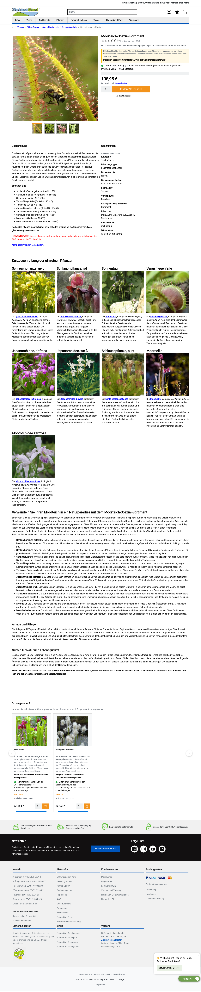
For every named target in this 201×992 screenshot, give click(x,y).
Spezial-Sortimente (50, 28)
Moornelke (155, 399)
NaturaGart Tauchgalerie (68, 934)
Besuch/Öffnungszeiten (148, 3)
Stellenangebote (64, 891)
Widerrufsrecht (64, 904)
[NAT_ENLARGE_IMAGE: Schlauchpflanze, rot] (78, 292)
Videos (103, 20)
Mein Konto (184, 3)
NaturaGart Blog (108, 899)
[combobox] (102, 12)
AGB (59, 899)
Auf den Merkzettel (123, 96)
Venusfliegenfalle (158, 317)
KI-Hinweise (62, 913)
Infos (17, 20)
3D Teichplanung (129, 3)
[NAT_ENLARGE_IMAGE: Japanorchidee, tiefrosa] (33, 375)
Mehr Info (18, 795)
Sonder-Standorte (69, 28)
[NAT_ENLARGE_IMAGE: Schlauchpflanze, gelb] (33, 292)
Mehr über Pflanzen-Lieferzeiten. (28, 245)
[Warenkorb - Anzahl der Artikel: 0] (185, 12)
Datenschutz (63, 908)
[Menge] (106, 89)
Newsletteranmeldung (105, 849)
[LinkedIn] (162, 849)
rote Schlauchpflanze (70, 317)
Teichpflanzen (33, 28)
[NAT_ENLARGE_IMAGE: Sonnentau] (123, 292)
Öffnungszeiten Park (66, 877)
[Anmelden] (169, 12)
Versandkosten (121, 84)
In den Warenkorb (131, 89)
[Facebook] (134, 849)
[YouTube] (152, 849)
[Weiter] (189, 753)
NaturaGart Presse (65, 917)
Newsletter (164, 3)
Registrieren (106, 882)
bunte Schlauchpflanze (116, 399)
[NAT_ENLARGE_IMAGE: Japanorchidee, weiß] (78, 375)
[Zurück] (12, 753)
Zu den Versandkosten (111, 940)
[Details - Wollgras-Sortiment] (73, 731)
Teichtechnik (46, 20)
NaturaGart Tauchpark (67, 938)
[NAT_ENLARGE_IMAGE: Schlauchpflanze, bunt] (123, 375)
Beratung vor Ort (64, 882)
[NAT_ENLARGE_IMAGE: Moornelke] (167, 375)
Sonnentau (111, 317)
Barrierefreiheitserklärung (69, 922)
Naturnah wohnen (84, 20)
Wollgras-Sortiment (65, 750)
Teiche (30, 20)
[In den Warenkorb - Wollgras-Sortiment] (87, 806)
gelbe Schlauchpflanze (27, 317)
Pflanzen (64, 20)
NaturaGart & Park (122, 20)
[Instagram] (143, 849)
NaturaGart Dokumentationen (115, 895)
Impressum (62, 895)
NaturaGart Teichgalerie (68, 947)
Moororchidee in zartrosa (28, 482)
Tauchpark (143, 20)
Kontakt (174, 3)
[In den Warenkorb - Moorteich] (45, 806)
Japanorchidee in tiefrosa (28, 399)
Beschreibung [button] (19, 146)
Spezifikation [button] (108, 146)
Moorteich (19, 750)
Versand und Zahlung (111, 891)
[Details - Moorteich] (31, 731)
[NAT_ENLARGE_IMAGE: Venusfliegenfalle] (167, 292)
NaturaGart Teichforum (67, 942)
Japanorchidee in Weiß (71, 399)
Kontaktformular (108, 886)
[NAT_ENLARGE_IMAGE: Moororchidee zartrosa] (33, 457)
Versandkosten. (119, 975)
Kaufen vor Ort (63, 886)
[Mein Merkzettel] (177, 12)
